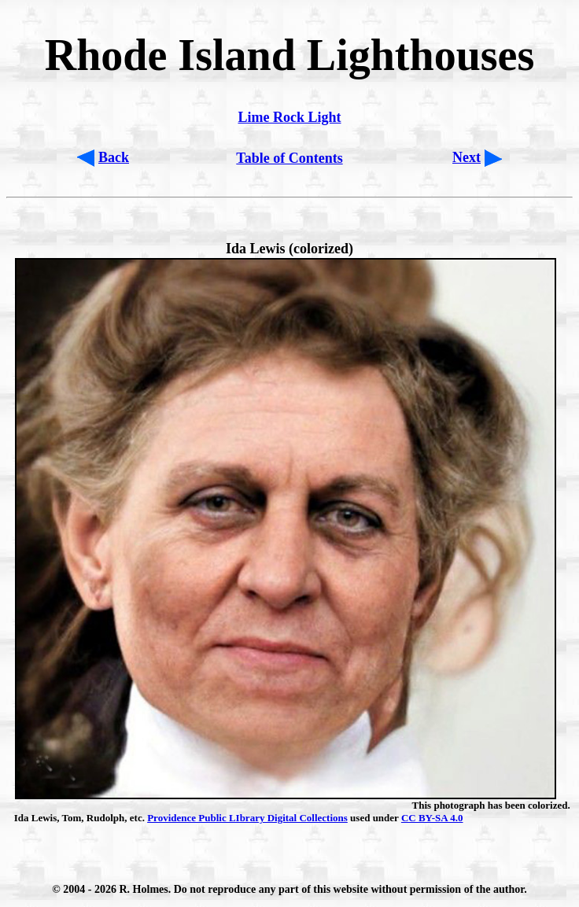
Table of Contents (289, 158)
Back (113, 157)
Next (466, 157)
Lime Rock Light (289, 117)
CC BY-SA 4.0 (432, 818)
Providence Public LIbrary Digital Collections (247, 818)
